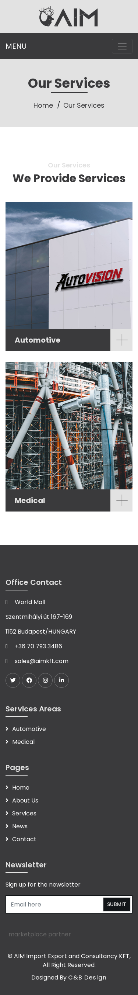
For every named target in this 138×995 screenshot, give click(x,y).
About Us (25, 800)
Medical (23, 742)
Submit (116, 904)
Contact (24, 839)
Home (43, 105)
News (20, 826)
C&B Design (87, 977)
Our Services (84, 105)
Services (24, 813)
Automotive (29, 729)
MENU (16, 46)
